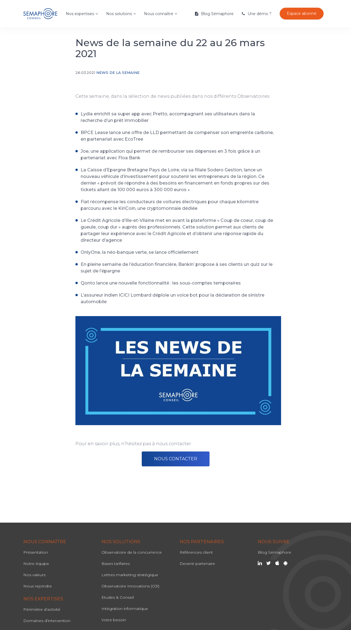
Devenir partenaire (197, 563)
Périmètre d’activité (41, 609)
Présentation (35, 552)
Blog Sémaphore (217, 13)
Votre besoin (113, 619)
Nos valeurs (34, 574)
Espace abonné (301, 13)
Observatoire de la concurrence (131, 552)
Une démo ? (259, 13)
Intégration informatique (124, 608)
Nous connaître (158, 13)
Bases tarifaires (115, 563)
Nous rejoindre (37, 586)
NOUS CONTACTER (175, 458)
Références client (196, 552)
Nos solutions (119, 13)
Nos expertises (80, 13)
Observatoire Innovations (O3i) (130, 586)
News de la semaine (118, 72)
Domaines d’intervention (46, 620)
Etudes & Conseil (117, 597)
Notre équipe (36, 563)
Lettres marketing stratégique (129, 574)
